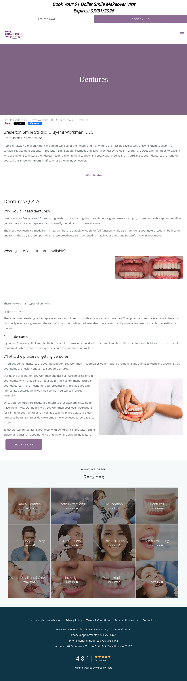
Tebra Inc (56, 620)
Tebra (109, 667)
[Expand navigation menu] (182, 33)
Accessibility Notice (126, 620)
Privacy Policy (74, 620)
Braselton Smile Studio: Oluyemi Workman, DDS (29, 120)
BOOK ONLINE (23, 444)
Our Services (66, 120)
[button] (93, 175)
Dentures (83, 120)
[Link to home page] (13, 33)
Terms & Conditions (98, 620)
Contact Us (149, 620)
